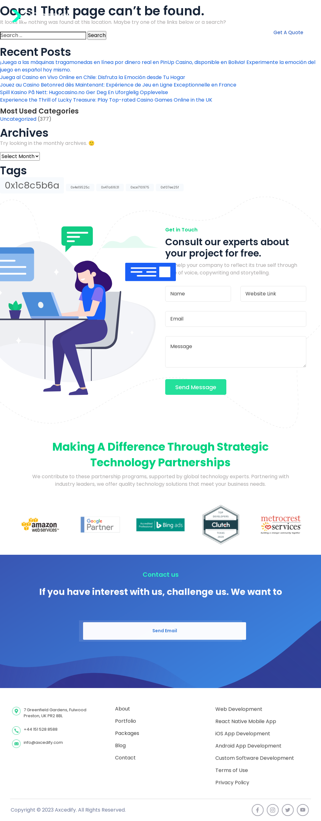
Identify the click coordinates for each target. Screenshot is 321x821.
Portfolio (174, 16)
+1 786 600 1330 (286, 16)
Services (208, 16)
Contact (242, 16)
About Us (139, 16)
